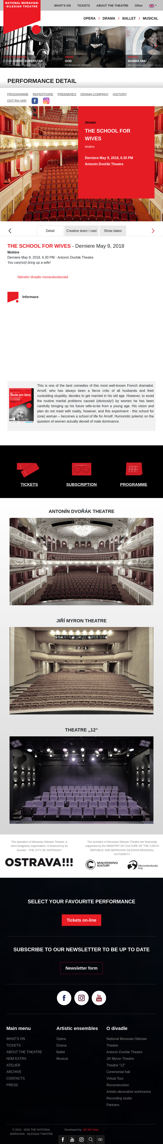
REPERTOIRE (43, 94)
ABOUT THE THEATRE (24, 1052)
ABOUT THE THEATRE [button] (112, 5)
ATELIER (13, 1065)
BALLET (129, 18)
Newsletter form (81, 968)
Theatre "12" (116, 1065)
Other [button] (139, 5)
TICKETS (29, 484)
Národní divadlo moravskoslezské (42, 277)
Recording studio (119, 1098)
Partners (113, 1105)
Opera (61, 1039)
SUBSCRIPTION (81, 484)
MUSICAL (150, 18)
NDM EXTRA (16, 1058)
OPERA (89, 18)
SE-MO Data (91, 1129)
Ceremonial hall (118, 1072)
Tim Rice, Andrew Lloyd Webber (30, 65)
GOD (78, 61)
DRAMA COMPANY (94, 94)
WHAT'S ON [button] (62, 5)
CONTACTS (15, 1078)
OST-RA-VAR (17, 100)
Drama (61, 1045)
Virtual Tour (115, 1078)
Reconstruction (118, 1085)
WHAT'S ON (15, 1039)
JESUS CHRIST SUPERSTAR (33, 61)
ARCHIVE (13, 1072)
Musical (62, 1058)
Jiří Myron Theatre (120, 1058)
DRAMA (109, 18)
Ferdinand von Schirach (88, 65)
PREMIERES (67, 94)
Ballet (60, 1052)
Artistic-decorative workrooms (129, 1091)
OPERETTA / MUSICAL (25, 57)
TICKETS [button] (83, 5)
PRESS (12, 1085)
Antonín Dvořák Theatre (125, 1052)
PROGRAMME (17, 94)
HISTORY (120, 94)
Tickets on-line (81, 920)
